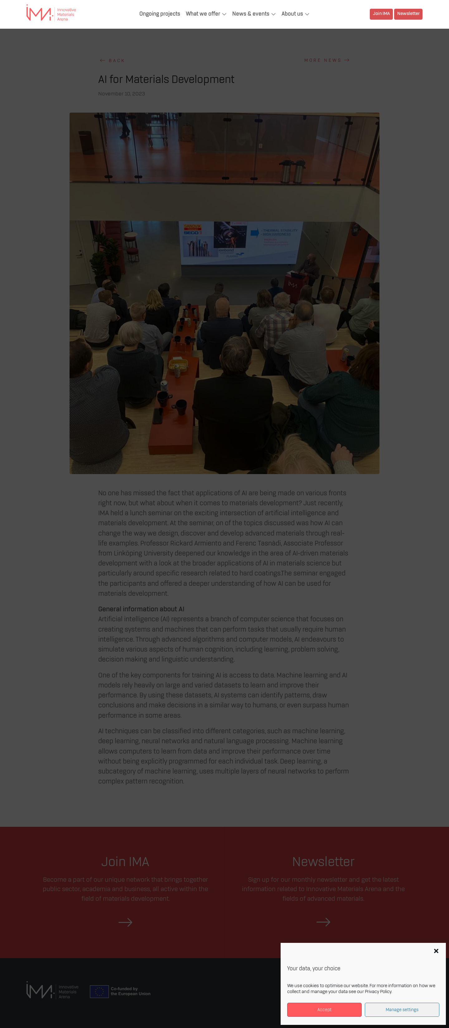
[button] (436, 951)
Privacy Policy (378, 991)
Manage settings (402, 1009)
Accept (324, 1009)
